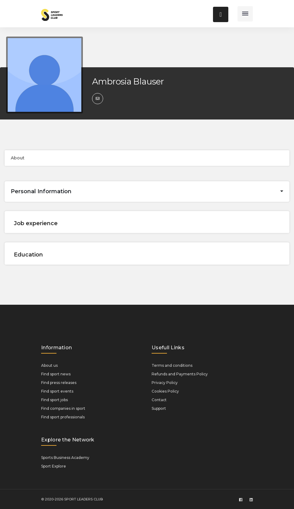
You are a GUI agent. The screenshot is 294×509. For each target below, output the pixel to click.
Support (159, 408)
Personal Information (41, 191)
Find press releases (58, 382)
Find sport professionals (63, 417)
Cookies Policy (165, 391)
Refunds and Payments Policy (180, 374)
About (18, 158)
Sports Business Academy (65, 457)
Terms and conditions (172, 365)
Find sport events (57, 391)
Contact (159, 399)
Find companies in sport (63, 408)
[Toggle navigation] (245, 14)
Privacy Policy (165, 382)
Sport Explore (53, 466)
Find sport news (56, 374)
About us (49, 365)
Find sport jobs (54, 399)
